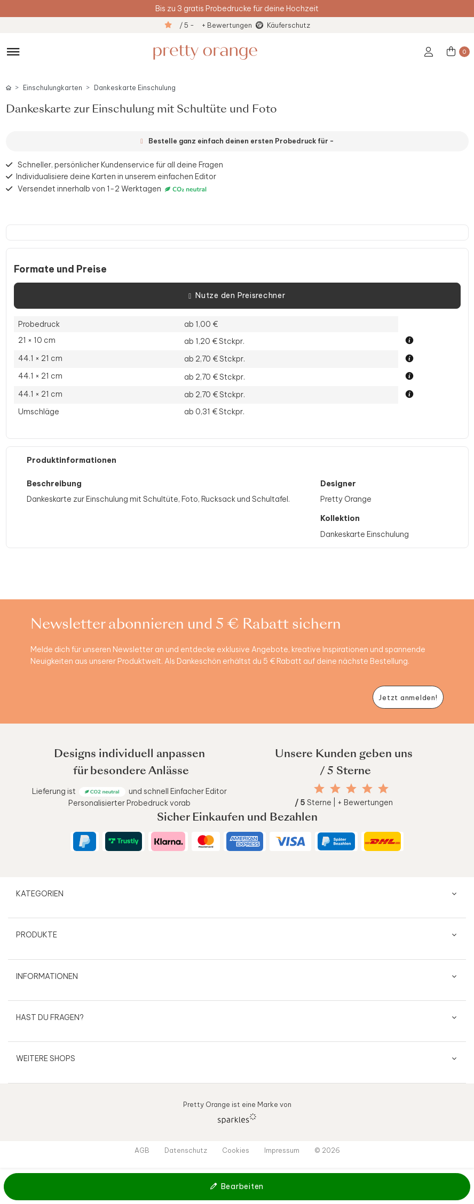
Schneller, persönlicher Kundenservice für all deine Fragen (120, 165)
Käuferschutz (288, 25)
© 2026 (327, 1150)
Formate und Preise (60, 269)
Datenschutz (185, 1150)
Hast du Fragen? (50, 1017)
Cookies (235, 1150)
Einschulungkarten (52, 88)
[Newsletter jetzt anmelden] (408, 697)
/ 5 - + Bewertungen (215, 25)
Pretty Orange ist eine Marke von (237, 1112)
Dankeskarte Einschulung (135, 88)
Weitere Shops (45, 1058)
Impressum (281, 1150)
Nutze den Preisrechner (236, 296)
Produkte (36, 935)
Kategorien (40, 893)
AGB (142, 1150)
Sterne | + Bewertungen (344, 802)
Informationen (47, 976)
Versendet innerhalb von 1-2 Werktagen (113, 189)
